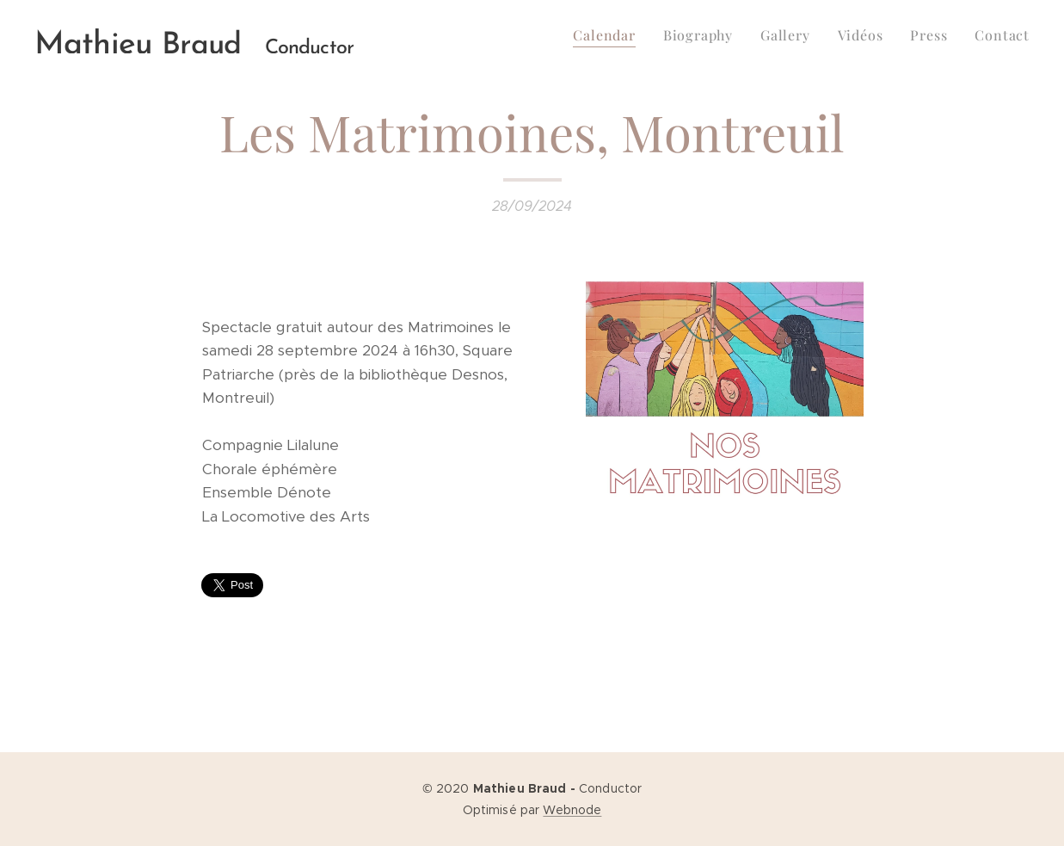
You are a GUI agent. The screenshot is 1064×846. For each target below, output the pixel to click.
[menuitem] (609, 35)
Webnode (572, 810)
